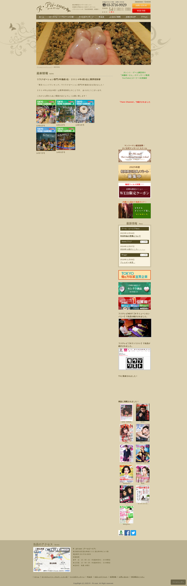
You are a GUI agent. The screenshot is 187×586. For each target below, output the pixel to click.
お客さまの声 (130, 17)
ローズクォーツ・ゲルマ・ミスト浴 (55, 577)
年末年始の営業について (130, 236)
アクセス (144, 17)
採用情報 (113, 577)
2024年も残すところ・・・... (132, 249)
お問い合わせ (124, 577)
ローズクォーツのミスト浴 (61, 17)
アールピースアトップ (44, 67)
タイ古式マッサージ (86, 17)
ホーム (41, 17)
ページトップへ (178, 582)
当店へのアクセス (100, 577)
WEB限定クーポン (138, 577)
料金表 (101, 17)
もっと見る (144, 241)
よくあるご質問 (115, 17)
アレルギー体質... (127, 262)
